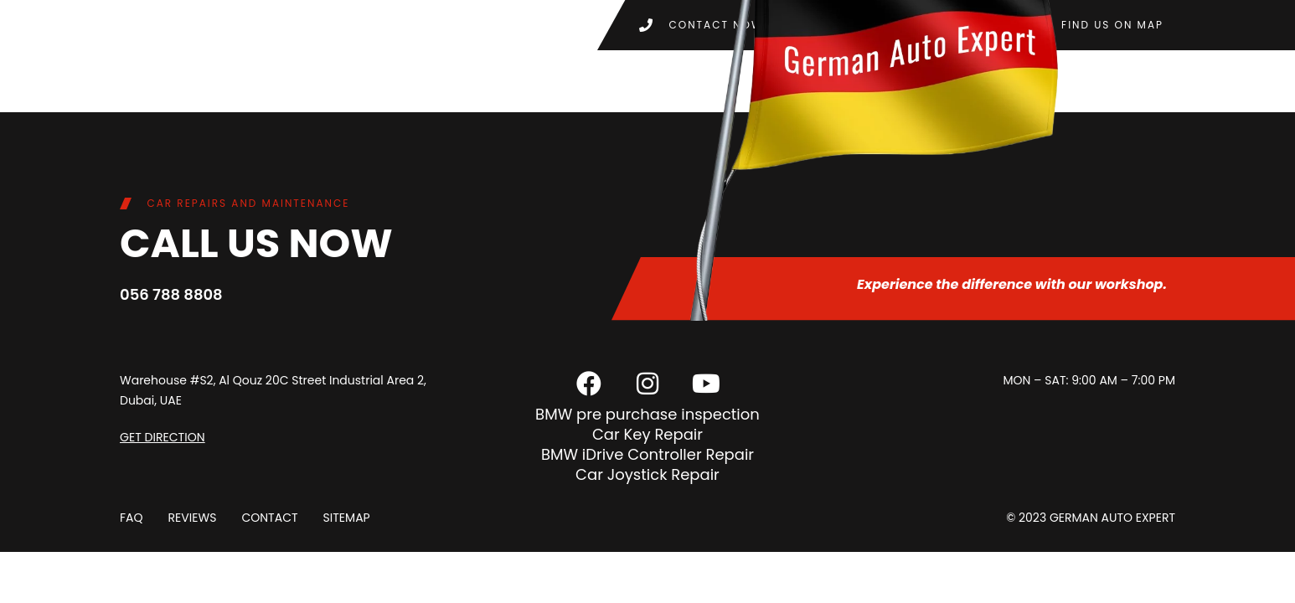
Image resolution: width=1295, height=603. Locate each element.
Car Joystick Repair (647, 474)
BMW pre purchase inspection (647, 414)
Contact (269, 517)
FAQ (131, 517)
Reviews (192, 517)
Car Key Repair (647, 434)
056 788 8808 (171, 294)
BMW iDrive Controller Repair (647, 454)
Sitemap (345, 517)
